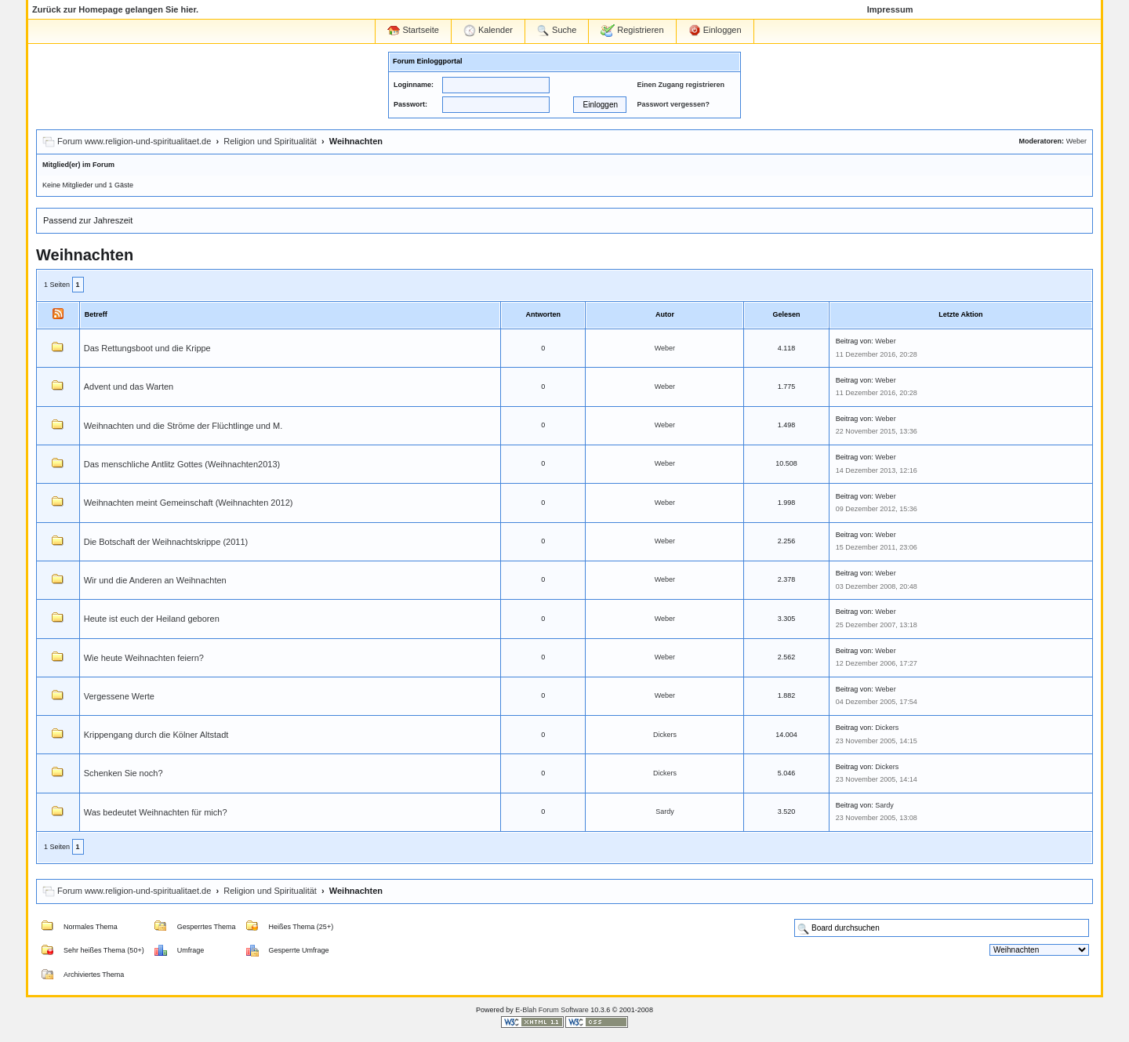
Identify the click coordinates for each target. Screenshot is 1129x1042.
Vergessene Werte (119, 696)
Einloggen (715, 30)
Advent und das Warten (129, 386)
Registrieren (632, 30)
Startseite (413, 30)
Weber (1076, 141)
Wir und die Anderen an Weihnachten (155, 580)
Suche (556, 30)
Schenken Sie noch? (123, 773)
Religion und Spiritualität (270, 141)
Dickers (665, 735)
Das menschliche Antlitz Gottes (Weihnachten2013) (182, 464)
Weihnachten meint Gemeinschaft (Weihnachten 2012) (188, 502)
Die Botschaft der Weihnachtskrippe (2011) (166, 541)
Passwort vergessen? (673, 104)
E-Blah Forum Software (552, 1010)
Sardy (664, 811)
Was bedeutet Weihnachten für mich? (155, 812)
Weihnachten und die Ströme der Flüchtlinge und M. (183, 425)
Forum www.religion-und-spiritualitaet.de (134, 141)
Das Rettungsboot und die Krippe (147, 348)
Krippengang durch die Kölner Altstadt (156, 734)
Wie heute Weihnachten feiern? (144, 658)
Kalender (488, 30)
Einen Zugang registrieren (680, 85)
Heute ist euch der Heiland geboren (152, 618)
